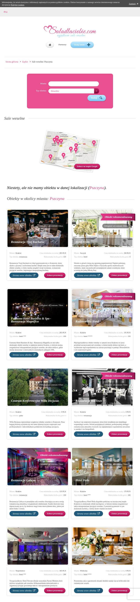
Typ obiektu (41, 90)
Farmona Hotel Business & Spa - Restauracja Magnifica (31, 320)
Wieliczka (83, 571)
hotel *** (22, 336)
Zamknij (133, 4)
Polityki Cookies (17, 5)
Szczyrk (83, 253)
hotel (85, 257)
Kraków (18, 253)
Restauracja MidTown (88, 400)
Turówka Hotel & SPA (88, 559)
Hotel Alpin (82, 241)
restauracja (23, 257)
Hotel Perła (82, 480)
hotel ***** (88, 336)
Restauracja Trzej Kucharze (27, 241)
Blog (5, 12)
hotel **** (88, 574)
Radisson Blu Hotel (87, 321)
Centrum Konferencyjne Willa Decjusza (35, 400)
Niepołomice (20, 571)
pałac (21, 416)
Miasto (43, 83)
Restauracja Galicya (23, 480)
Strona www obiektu (24, 275)
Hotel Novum (19, 559)
